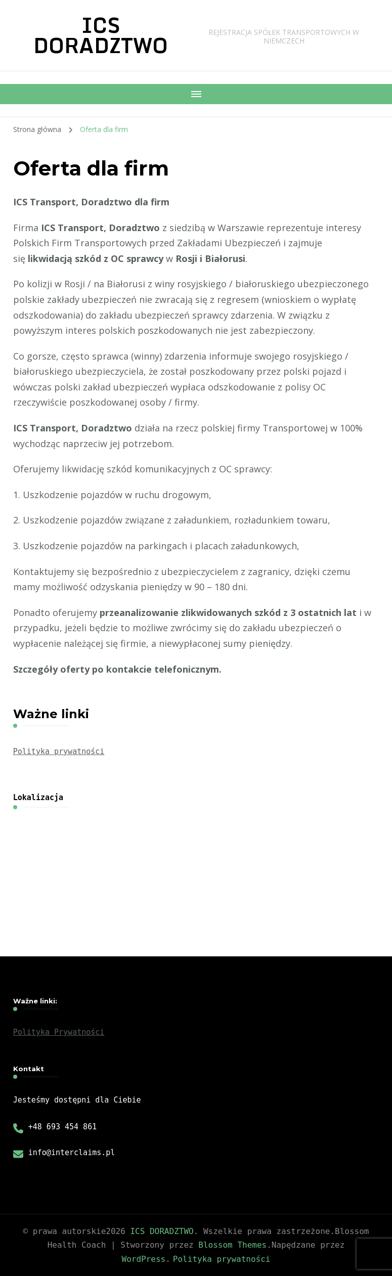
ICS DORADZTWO (100, 35)
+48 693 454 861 (62, 1126)
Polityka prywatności (59, 751)
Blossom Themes (232, 1245)
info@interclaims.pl (71, 1152)
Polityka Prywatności (59, 1032)
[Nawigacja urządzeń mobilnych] (196, 94)
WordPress (144, 1259)
